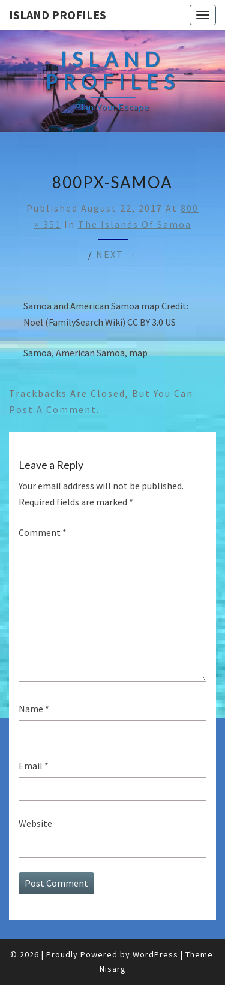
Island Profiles (57, 14)
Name (34, 709)
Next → (116, 254)
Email (34, 766)
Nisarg (113, 968)
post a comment (53, 409)
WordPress (155, 954)
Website (35, 823)
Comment (43, 532)
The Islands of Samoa (134, 224)
